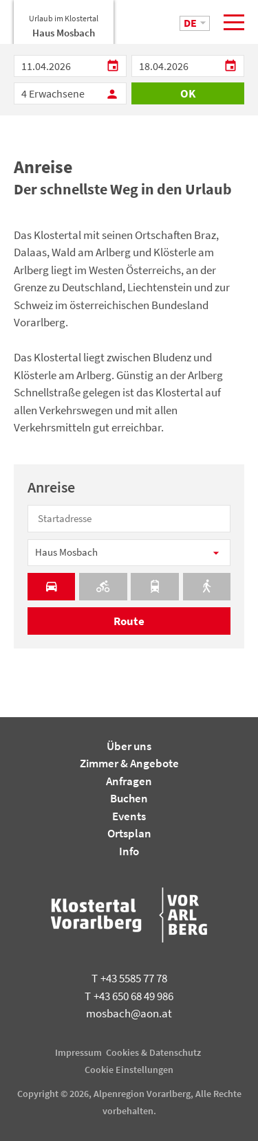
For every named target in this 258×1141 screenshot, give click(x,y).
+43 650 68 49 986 (129, 996)
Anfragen (129, 781)
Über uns (129, 746)
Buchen (129, 798)
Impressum (78, 1052)
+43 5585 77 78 (129, 978)
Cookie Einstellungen (129, 1069)
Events (129, 816)
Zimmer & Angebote (129, 763)
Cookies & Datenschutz (153, 1052)
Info (129, 851)
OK (187, 93)
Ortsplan (129, 833)
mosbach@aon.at (129, 1013)
